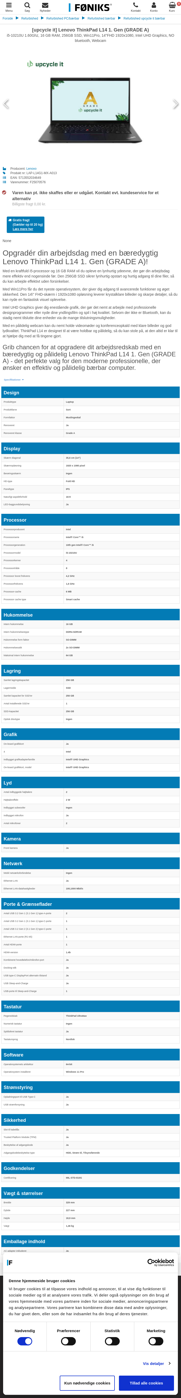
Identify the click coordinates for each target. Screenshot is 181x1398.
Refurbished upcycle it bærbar (144, 18)
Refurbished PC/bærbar (62, 18)
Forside (8, 18)
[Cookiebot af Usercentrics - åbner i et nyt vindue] (151, 1262)
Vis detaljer (153, 1363)
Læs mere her (23, 229)
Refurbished (29, 18)
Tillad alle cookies (146, 1383)
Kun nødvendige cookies (87, 1383)
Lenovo (31, 168)
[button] (13, 380)
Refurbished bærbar (101, 18)
